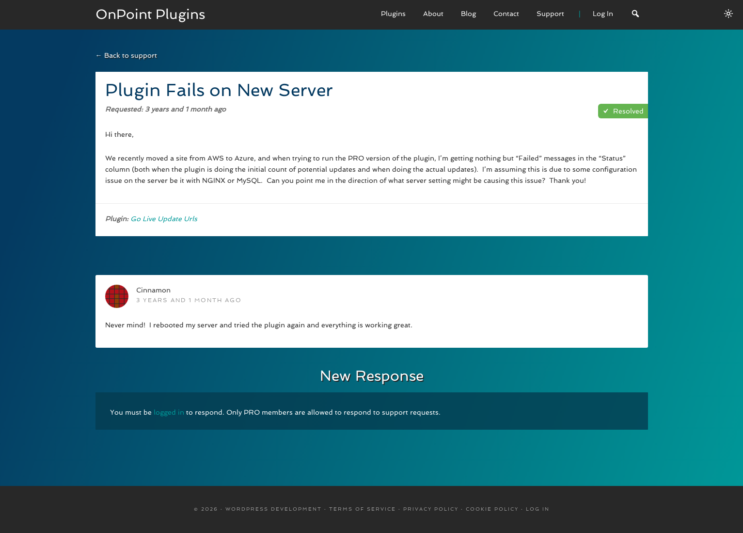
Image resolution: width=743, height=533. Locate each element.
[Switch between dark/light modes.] (728, 13)
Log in (538, 509)
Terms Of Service (362, 509)
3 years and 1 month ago (189, 300)
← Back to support (126, 55)
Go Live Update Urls (163, 219)
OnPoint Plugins (150, 14)
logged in (169, 412)
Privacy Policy (430, 509)
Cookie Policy (492, 509)
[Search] (635, 15)
